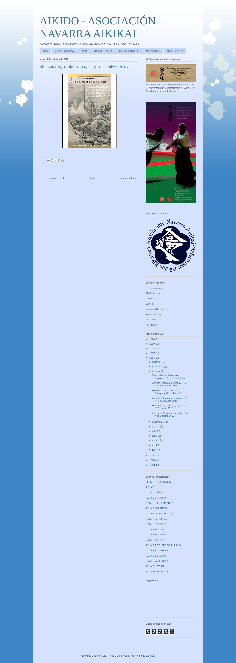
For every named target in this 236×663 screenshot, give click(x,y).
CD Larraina (152, 319)
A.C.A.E (150, 487)
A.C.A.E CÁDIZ (154, 492)
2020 (152, 339)
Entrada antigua (127, 178)
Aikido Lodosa (153, 314)
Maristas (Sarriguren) (157, 309)
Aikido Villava (153, 293)
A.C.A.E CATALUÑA (156, 497)
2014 (152, 460)
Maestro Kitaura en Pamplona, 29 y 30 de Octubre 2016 (169, 399)
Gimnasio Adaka (154, 288)
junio (155, 435)
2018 (152, 348)
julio (154, 431)
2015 (152, 455)
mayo (155, 440)
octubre (156, 371)
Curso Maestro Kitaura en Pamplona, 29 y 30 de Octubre (169, 377)
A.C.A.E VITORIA (155, 566)
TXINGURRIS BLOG (157, 571)
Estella (149, 303)
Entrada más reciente (53, 178)
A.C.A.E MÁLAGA (155, 529)
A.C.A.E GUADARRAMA (159, 513)
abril (154, 445)
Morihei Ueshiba (175, 51)
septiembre (158, 421)
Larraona (150, 298)
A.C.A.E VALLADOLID (157, 561)
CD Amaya (151, 324)
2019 (152, 343)
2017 (152, 353)
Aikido (84, 51)
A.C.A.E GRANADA (156, 519)
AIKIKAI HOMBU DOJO (158, 482)
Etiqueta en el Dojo (103, 51)
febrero (156, 449)
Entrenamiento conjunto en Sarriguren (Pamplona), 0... (167, 392)
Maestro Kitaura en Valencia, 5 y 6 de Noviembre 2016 (169, 384)
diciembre (157, 361)
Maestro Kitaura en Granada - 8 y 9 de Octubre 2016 (169, 414)
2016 (152, 357)
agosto (156, 426)
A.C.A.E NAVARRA (156, 524)
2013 (152, 465)
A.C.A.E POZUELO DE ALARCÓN (164, 545)
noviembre (158, 366)
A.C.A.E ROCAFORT (157, 550)
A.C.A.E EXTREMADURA (159, 503)
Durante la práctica (128, 51)
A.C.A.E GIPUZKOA (156, 508)
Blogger (150, 655)
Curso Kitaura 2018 (64, 51)
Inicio (45, 51)
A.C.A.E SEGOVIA (156, 555)
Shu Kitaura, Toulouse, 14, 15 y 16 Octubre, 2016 (168, 407)
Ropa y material (152, 51)
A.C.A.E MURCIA (155, 540)
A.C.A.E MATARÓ (155, 534)
